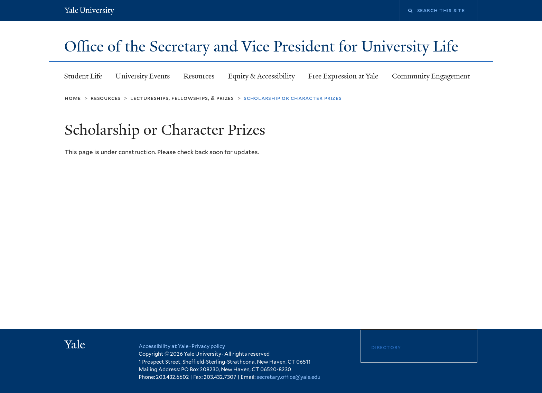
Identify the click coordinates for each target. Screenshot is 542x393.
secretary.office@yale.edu (288, 377)
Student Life (83, 76)
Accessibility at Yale (163, 346)
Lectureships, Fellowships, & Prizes (182, 98)
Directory (386, 347)
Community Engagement (431, 76)
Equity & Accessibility (261, 76)
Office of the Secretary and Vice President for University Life (263, 46)
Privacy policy (208, 346)
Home (73, 98)
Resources (199, 76)
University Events (142, 76)
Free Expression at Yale (343, 76)
